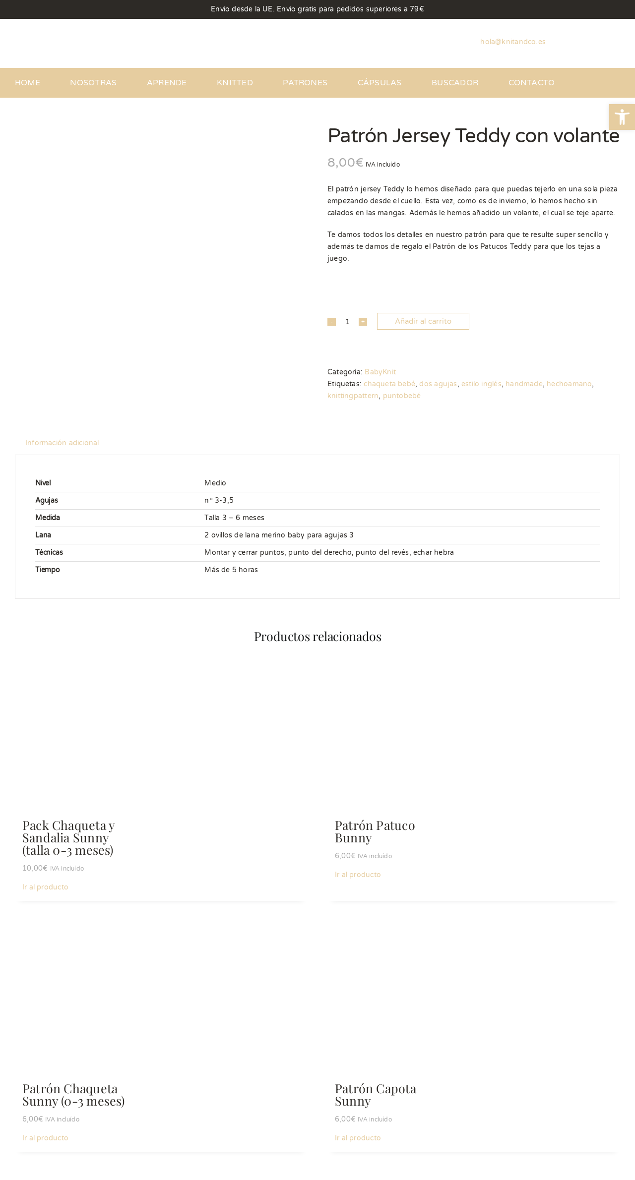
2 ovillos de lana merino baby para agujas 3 (279, 535)
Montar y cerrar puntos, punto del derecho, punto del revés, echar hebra (329, 552)
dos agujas (438, 384)
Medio (215, 483)
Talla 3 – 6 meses (234, 518)
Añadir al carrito (423, 321)
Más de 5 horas (231, 570)
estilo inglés (481, 384)
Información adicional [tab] (62, 443)
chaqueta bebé (389, 384)
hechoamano (569, 384)
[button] (622, 117)
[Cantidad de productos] (347, 321)
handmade (524, 384)
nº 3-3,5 (219, 500)
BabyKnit (380, 372)
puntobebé (402, 396)
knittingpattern (353, 396)
